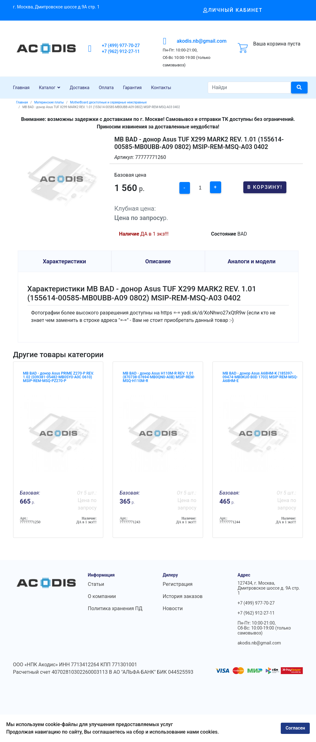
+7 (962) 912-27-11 (121, 51)
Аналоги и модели (252, 261)
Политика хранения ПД (115, 608)
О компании (102, 596)
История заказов (183, 596)
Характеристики (64, 261)
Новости (173, 608)
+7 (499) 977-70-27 (121, 45)
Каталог (47, 87)
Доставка (79, 87)
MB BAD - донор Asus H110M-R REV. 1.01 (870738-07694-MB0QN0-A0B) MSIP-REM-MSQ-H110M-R (159, 377)
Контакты (161, 87)
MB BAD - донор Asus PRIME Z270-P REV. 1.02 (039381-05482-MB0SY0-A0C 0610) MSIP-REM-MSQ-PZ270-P (58, 377)
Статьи (96, 584)
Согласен (295, 728)
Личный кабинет (233, 10)
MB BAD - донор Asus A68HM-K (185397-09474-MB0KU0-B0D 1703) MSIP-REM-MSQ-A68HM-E (260, 377)
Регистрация (178, 584)
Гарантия (132, 87)
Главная (21, 87)
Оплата (106, 87)
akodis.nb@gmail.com (202, 41)
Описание (158, 261)
